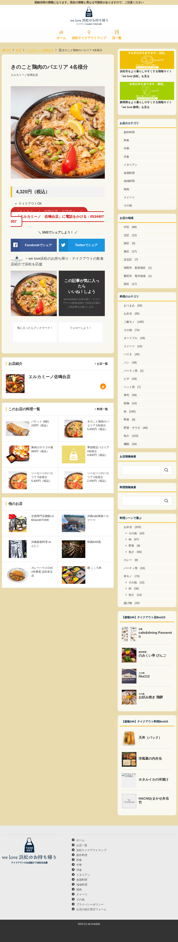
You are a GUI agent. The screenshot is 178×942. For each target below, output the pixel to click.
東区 (126, 251)
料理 (18, 50)
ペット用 (129, 387)
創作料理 (129, 132)
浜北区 (128, 259)
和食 (126, 140)
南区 (126, 243)
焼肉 (126, 189)
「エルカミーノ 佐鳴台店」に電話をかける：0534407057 (57, 219)
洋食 (126, 156)
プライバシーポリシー (90, 904)
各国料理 (129, 172)
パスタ (128, 354)
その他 (128, 205)
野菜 (126, 419)
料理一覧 (102, 409)
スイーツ (129, 197)
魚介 (126, 435)
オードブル (130, 338)
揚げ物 (128, 603)
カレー (128, 559)
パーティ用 (130, 370)
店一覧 (116, 38)
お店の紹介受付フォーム (91, 909)
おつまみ (129, 305)
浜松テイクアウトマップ (89, 38)
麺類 (126, 444)
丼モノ (128, 576)
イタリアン (130, 164)
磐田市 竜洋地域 (135, 276)
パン (126, 362)
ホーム (61, 38)
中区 (126, 227)
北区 (126, 235)
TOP (6, 50)
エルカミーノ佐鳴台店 (39, 50)
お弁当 (128, 313)
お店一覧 (102, 363)
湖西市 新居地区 (135, 267)
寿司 (126, 395)
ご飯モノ (129, 321)
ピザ (126, 378)
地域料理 (129, 181)
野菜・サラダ (132, 427)
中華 (126, 148)
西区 (126, 284)
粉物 (126, 403)
